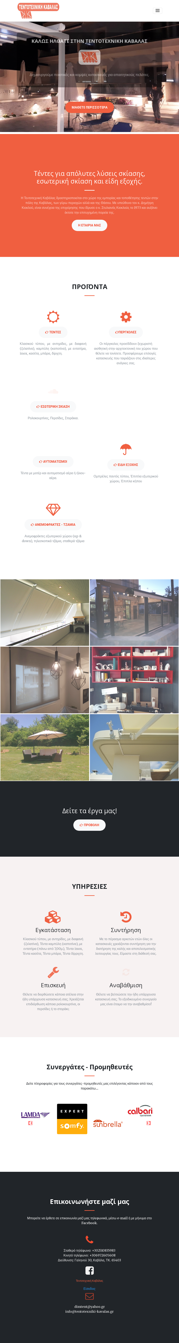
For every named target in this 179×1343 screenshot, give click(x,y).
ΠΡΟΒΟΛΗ (89, 825)
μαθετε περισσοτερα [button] (89, 107)
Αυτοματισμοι (53, 462)
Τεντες (53, 332)
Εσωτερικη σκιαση (53, 407)
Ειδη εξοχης (126, 465)
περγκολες (126, 332)
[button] (30, 1123)
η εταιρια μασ (89, 225)
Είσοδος (89, 1289)
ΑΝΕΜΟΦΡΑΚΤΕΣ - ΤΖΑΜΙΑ (53, 525)
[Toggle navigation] (157, 11)
